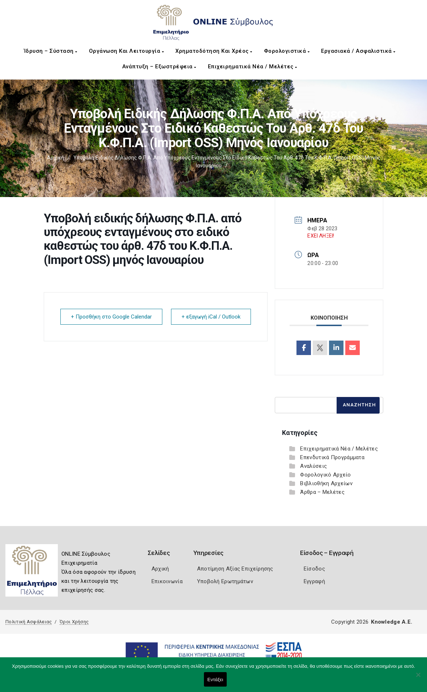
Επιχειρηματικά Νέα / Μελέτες (252, 66)
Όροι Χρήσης (74, 621)
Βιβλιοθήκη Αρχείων (326, 483)
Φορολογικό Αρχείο (325, 474)
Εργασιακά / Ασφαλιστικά (358, 51)
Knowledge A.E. (391, 622)
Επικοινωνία (167, 581)
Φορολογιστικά (287, 51)
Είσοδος (314, 568)
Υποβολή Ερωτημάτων (225, 581)
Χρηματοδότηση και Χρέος (213, 51)
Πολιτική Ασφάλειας (28, 621)
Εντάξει (215, 679)
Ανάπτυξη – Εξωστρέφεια (159, 66)
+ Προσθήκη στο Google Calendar (111, 316)
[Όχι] (418, 678)
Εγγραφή (314, 581)
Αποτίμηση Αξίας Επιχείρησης (235, 568)
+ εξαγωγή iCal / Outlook (211, 316)
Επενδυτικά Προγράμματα (332, 457)
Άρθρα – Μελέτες (322, 492)
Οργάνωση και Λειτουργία (126, 51)
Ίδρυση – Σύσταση (50, 51)
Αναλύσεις (313, 466)
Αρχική (55, 158)
